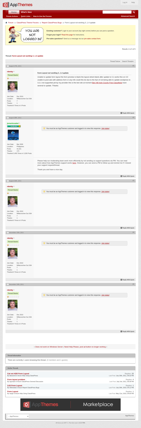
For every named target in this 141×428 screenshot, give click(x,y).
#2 (133, 117)
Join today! (105, 128)
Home (14, 12)
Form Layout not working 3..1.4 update (27, 56)
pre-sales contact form (92, 39)
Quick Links (25, 16)
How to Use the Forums (42, 16)
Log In (125, 2)
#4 (133, 232)
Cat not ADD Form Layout (18, 374)
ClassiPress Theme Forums (28, 23)
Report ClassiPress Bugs (52, 23)
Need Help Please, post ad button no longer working (85, 347)
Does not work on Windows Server (49, 347)
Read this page (67, 35)
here (74, 163)
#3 (133, 181)
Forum (10, 23)
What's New (26, 12)
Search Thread (127, 61)
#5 (133, 284)
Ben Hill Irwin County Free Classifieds (107, 83)
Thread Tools (114, 61)
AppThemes (129, 416)
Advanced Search (128, 16)
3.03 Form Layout (14, 386)
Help (133, 2)
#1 (133, 66)
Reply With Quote (127, 113)
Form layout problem (16, 379)
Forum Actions (12, 16)
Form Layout (12, 391)
